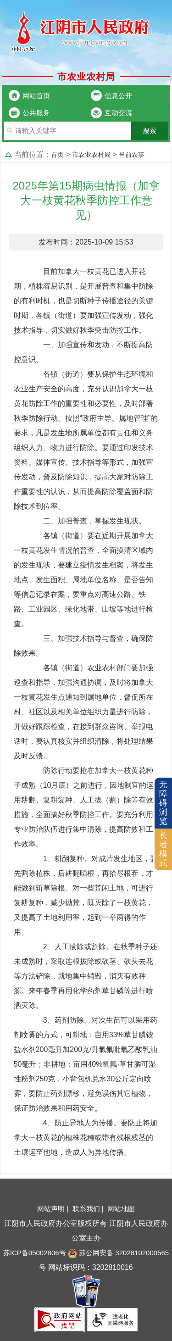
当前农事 (131, 154)
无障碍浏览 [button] (163, 802)
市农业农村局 (91, 154)
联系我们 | (88, 1209)
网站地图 (121, 1209)
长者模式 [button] (163, 849)
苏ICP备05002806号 (34, 1253)
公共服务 (36, 113)
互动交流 (118, 113)
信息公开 (118, 96)
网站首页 (36, 96)
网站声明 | (53, 1209)
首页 (57, 154)
